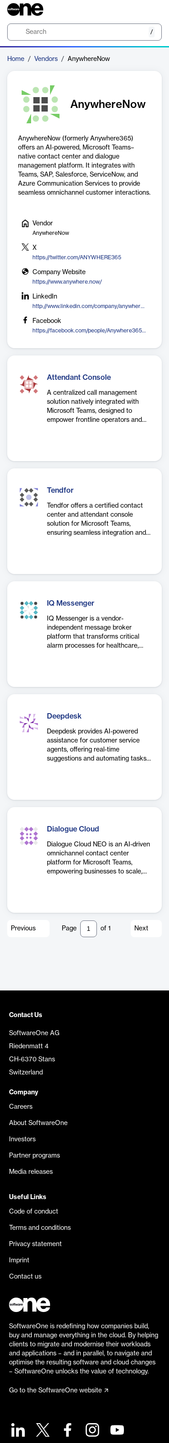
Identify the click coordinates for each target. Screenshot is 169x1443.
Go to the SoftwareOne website (58, 1390)
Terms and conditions (40, 1228)
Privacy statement (35, 1244)
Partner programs (34, 1156)
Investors (22, 1139)
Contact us (25, 1277)
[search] (84, 32)
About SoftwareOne (38, 1123)
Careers (20, 1107)
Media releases (31, 1172)
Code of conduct (33, 1212)
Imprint (19, 1260)
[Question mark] (149, 9)
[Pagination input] (88, 928)
